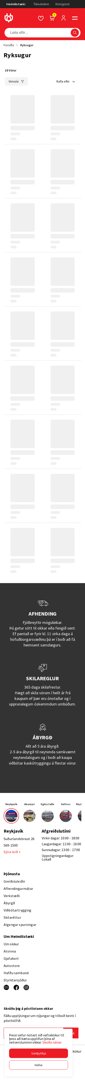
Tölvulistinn (41, 4)
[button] (38, 1053)
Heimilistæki (15, 4)
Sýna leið (12, 852)
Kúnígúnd (62, 4)
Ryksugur (26, 45)
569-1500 (11, 845)
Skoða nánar (52, 1042)
